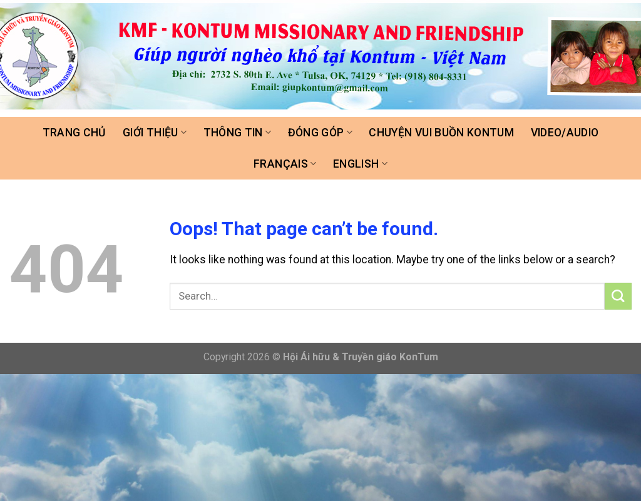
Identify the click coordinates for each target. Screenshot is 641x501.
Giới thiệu (155, 132)
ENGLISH (360, 164)
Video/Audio (565, 132)
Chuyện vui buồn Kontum (441, 132)
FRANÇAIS (285, 164)
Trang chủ (74, 132)
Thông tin (237, 132)
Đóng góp (320, 132)
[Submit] (618, 296)
